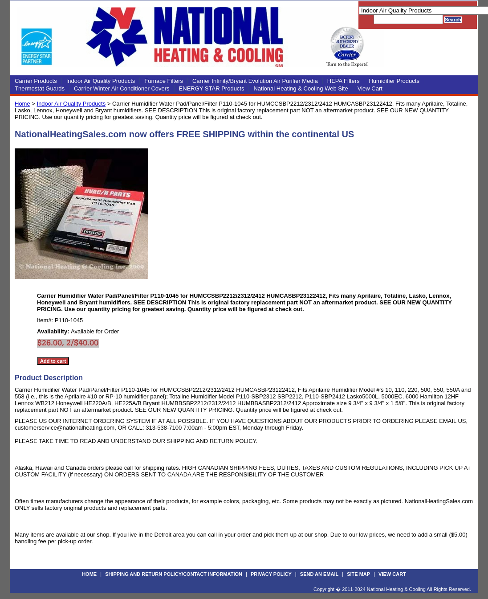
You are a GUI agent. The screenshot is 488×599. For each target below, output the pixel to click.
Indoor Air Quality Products (100, 81)
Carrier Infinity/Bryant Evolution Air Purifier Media (255, 81)
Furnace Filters (163, 81)
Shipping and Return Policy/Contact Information (173, 574)
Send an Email (319, 574)
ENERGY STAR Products (211, 88)
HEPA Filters (343, 81)
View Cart (370, 88)
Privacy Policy (271, 574)
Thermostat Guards (40, 88)
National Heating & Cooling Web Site (300, 88)
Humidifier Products (394, 81)
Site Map (358, 574)
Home (22, 103)
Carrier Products (36, 81)
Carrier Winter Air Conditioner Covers (122, 88)
